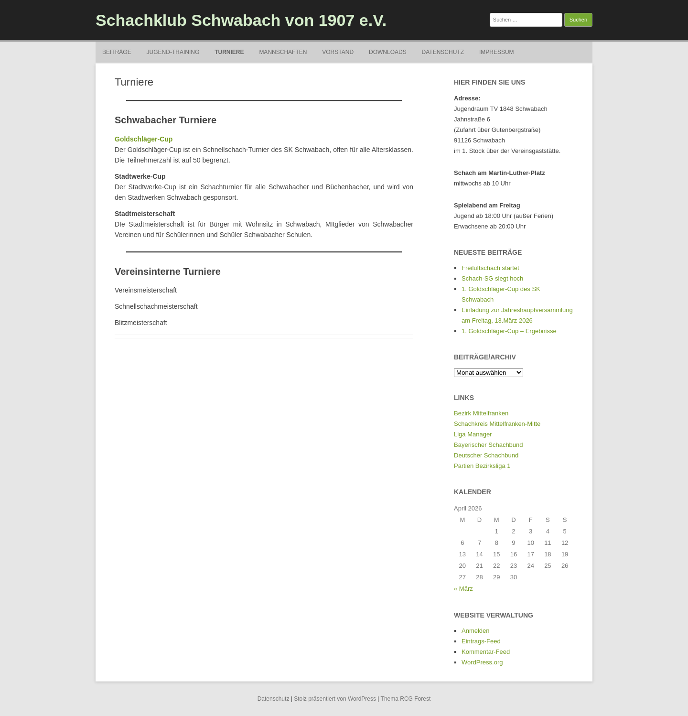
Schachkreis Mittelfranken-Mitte (497, 423)
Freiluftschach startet (490, 267)
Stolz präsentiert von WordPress (335, 698)
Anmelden (476, 630)
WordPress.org (482, 662)
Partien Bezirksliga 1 (482, 465)
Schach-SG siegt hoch (492, 278)
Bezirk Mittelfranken (481, 413)
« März (463, 588)
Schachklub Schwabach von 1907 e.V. (241, 20)
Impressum (496, 52)
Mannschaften (283, 52)
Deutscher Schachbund (486, 455)
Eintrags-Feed (481, 641)
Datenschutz (443, 52)
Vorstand (338, 52)
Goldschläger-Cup (143, 139)
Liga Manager (473, 434)
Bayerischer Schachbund (488, 444)
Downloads (388, 52)
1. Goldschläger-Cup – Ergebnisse (509, 331)
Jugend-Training (173, 52)
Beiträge (116, 52)
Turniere (229, 52)
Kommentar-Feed (486, 651)
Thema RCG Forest (406, 698)
